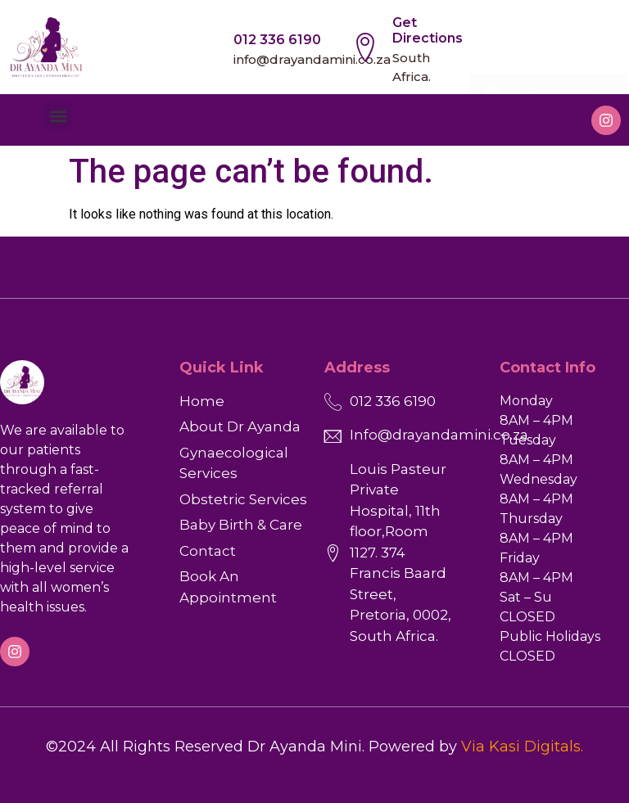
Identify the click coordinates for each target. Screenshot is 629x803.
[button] (58, 115)
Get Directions (427, 30)
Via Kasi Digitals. (522, 747)
